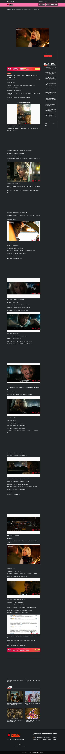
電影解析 (51, 4)
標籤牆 (56, 4)
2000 (50, 74)
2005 (50, 85)
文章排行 (42, 4)
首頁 (39, 4)
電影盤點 (47, 4)
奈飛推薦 (9, 9)
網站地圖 (40, 1)
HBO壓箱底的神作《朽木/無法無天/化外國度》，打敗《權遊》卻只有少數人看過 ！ (50, 93)
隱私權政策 (37, 752)
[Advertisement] (23, 57)
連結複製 (47, 56)
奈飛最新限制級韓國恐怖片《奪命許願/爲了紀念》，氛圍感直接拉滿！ (50, 99)
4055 (36, 79)
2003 (50, 79)
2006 (50, 106)
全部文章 (13, 9)
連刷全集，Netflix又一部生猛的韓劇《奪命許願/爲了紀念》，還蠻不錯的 (50, 83)
